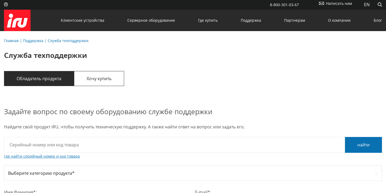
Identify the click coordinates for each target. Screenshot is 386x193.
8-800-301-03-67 (284, 4)
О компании (339, 20)
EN (367, 5)
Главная (11, 40)
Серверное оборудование (151, 20)
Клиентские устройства (82, 20)
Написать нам (339, 3)
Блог (378, 20)
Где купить (208, 20)
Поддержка (251, 20)
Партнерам (294, 20)
